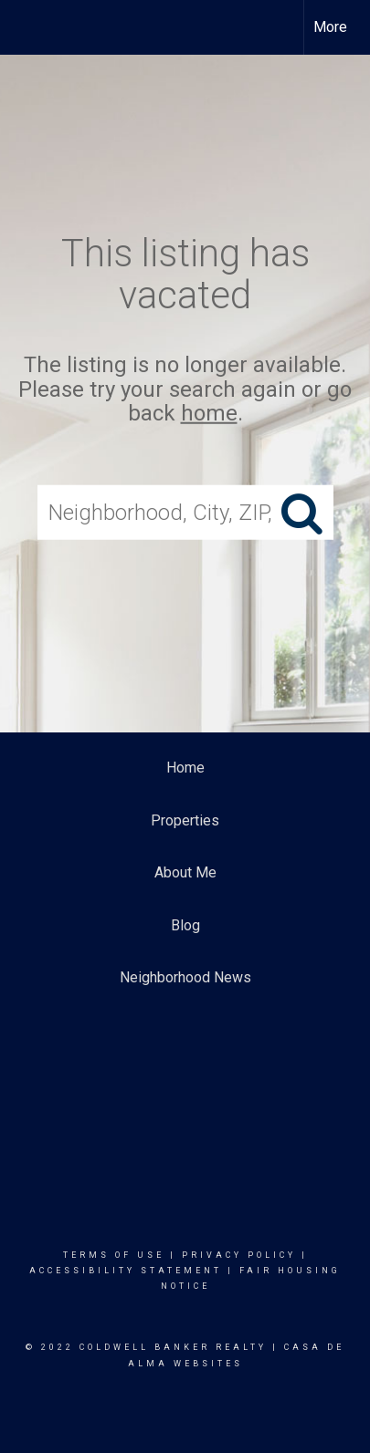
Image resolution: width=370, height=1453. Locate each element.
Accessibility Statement (125, 1270)
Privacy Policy (239, 1255)
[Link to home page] (30, 27)
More (330, 27)
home (209, 413)
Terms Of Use (113, 1255)
